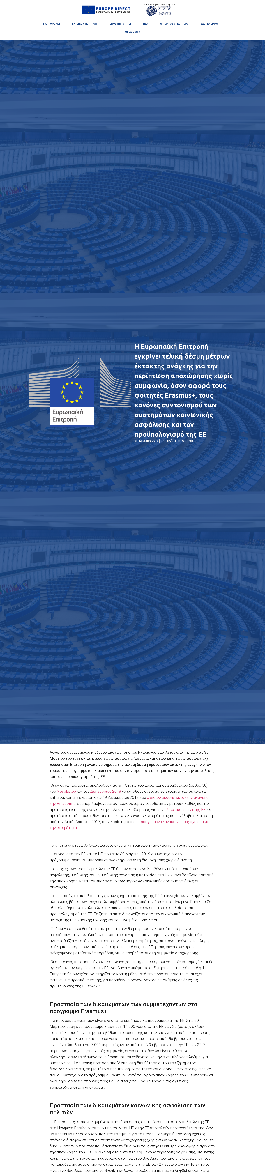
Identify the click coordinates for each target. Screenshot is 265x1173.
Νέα (147, 24)
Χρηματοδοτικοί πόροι (176, 24)
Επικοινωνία (132, 32)
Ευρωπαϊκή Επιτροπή (87, 24)
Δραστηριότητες (123, 24)
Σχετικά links (211, 24)
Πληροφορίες (54, 24)
